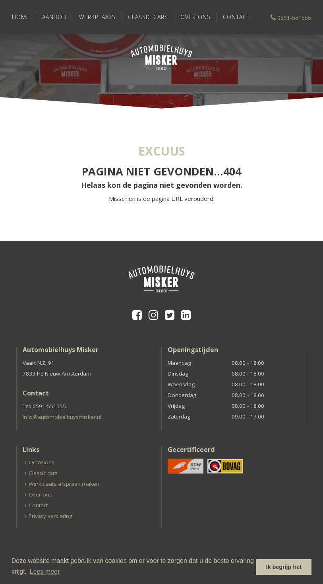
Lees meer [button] (45, 571)
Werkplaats (97, 17)
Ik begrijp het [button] (284, 567)
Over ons (195, 17)
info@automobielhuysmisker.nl (62, 416)
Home (21, 17)
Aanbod (54, 17)
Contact (236, 17)
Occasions (41, 462)
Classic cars (148, 17)
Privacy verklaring (50, 516)
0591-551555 (291, 17)
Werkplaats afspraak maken (64, 483)
